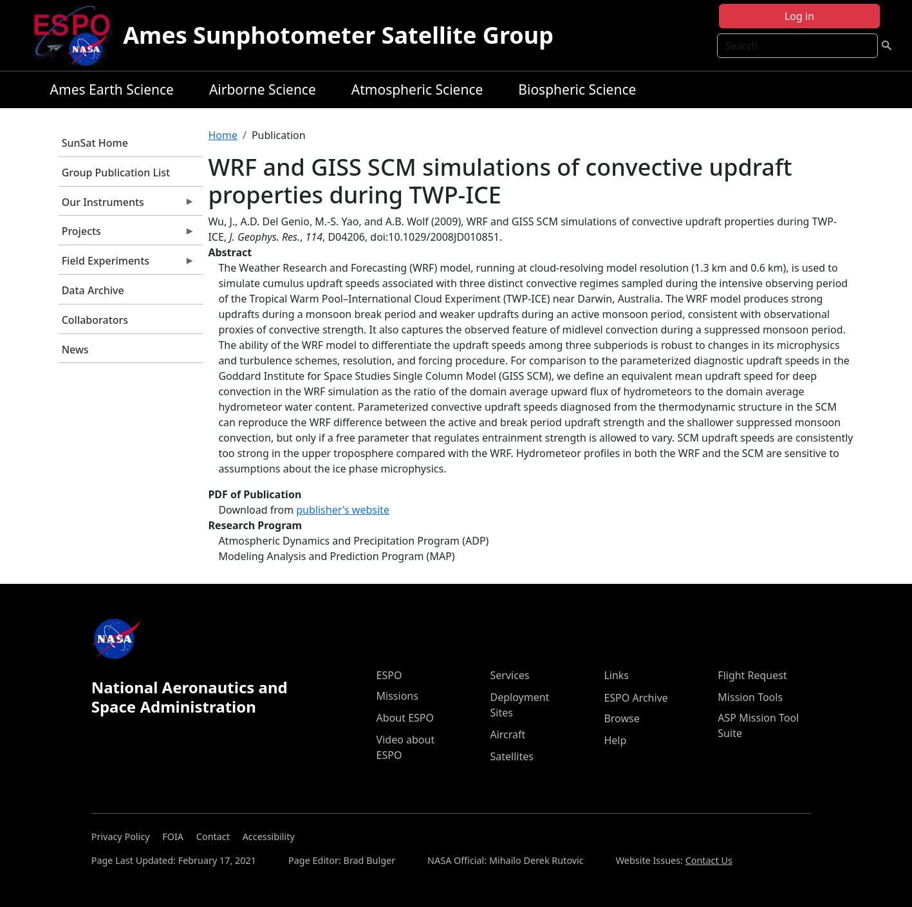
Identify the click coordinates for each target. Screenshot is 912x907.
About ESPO (405, 718)
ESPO (389, 675)
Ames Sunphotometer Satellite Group (338, 35)
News (75, 349)
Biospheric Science (577, 89)
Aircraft (507, 734)
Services (509, 675)
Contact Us (708, 860)
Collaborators (95, 320)
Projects (127, 234)
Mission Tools (750, 697)
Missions (397, 696)
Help (615, 740)
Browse (621, 718)
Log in (799, 16)
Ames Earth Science (112, 89)
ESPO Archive (635, 698)
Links (616, 675)
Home (222, 135)
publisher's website (342, 510)
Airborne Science (262, 89)
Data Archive (93, 290)
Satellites (511, 756)
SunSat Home (95, 143)
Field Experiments (127, 264)
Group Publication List (116, 172)
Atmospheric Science (417, 89)
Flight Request (752, 675)
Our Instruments (127, 205)
